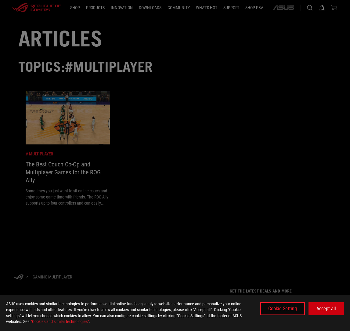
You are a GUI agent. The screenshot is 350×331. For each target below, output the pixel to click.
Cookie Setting (282, 308)
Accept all (326, 308)
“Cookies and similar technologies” (60, 321)
